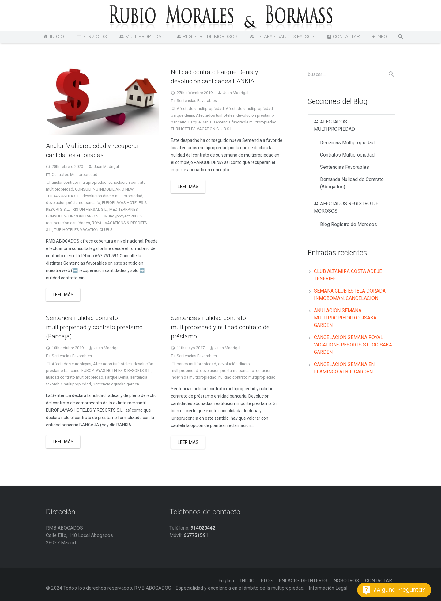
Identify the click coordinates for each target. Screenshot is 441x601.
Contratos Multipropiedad (74, 174)
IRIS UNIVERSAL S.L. (89, 209)
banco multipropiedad (196, 363)
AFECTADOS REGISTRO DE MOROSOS (346, 207)
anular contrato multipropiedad (79, 182)
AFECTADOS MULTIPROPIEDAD (334, 125)
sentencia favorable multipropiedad (245, 122)
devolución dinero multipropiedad (112, 196)
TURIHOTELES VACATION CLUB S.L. (85, 229)
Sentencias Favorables (197, 100)
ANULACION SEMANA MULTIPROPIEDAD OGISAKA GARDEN (345, 318)
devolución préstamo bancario (73, 202)
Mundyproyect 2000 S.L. (125, 216)
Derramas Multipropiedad (347, 143)
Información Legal (328, 588)
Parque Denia (200, 122)
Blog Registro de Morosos (348, 224)
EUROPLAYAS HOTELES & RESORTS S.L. (116, 370)
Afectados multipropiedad (200, 108)
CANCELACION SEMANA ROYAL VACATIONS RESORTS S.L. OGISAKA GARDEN (353, 345)
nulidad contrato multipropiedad (74, 377)
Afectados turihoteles (215, 115)
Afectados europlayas (71, 363)
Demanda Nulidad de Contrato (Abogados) (352, 183)
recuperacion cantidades (68, 223)
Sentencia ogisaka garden (116, 384)
